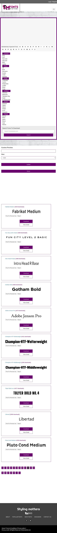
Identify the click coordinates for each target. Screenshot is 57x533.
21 (25, 468)
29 (14, 473)
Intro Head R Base (10, 258)
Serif (3, 57)
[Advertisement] (28, 32)
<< (2, 468)
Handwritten (5, 83)
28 (11, 473)
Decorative (5, 71)
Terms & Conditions (11, 528)
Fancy (5, 66)
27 (8, 473)
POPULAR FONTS (17, 517)
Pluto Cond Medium (10, 440)
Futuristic (4, 103)
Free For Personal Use (11, 216)
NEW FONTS (28, 517)
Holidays (6, 91)
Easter (3, 98)
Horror (4, 121)
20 (22, 468)
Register (54, 1)
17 (14, 468)
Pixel (3, 69)
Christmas (4, 92)
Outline (4, 64)
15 (8, 468)
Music (3, 117)
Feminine (4, 76)
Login (49, 1)
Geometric (4, 112)
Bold (3, 62)
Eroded (4, 73)
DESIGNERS (37, 517)
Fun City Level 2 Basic (11, 232)
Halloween (5, 94)
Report (19, 216)
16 (11, 468)
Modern (6, 101)
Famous (4, 124)
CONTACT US (47, 517)
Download (26, 221)
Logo (3, 123)
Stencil (4, 107)
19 (19, 468)
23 (31, 468)
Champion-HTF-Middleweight (13, 362)
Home (3, 528)
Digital (4, 105)
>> (19, 473)
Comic (4, 74)
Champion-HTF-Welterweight (13, 336)
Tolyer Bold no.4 (9, 388)
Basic (3, 55)
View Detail (26, 224)
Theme (6, 114)
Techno (4, 108)
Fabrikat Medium (9, 207)
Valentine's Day (6, 96)
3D (3, 68)
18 (16, 468)
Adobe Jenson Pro (10, 310)
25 (2, 473)
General (6, 53)
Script (5, 78)
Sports (3, 119)
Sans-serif (4, 59)
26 (5, 473)
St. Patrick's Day (6, 99)
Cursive (4, 82)
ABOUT (8, 517)
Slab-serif (4, 60)
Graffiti (4, 85)
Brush (3, 87)
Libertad (7, 414)
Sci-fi (3, 110)
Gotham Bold (8, 284)
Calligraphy (5, 80)
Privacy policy (21, 528)
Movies (4, 116)
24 (33, 468)
